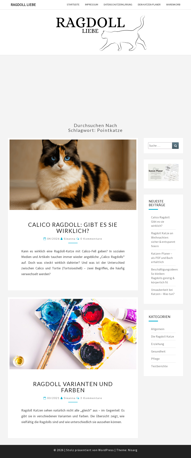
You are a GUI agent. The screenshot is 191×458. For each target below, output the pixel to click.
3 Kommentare (91, 398)
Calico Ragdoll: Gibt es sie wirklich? (73, 227)
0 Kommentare (91, 238)
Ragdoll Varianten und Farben (73, 386)
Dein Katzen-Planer (149, 4)
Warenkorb (173, 4)
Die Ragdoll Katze (162, 336)
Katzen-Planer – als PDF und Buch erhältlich (162, 258)
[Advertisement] (95, 91)
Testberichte (159, 366)
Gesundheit (158, 351)
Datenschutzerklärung (118, 4)
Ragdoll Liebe (23, 4)
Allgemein (157, 329)
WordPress (106, 450)
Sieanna (70, 238)
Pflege (155, 358)
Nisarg (132, 450)
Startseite (73, 4)
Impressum (91, 4)
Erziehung (157, 344)
